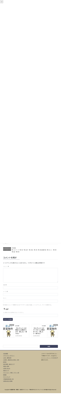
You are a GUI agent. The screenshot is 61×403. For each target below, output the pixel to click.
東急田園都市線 (43, 250)
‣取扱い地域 (6, 366)
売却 (22, 250)
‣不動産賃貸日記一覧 (8, 379)
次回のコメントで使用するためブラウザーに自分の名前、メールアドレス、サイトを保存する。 (28, 305)
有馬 (36, 250)
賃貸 (55, 250)
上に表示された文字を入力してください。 (13, 312)
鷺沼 (18, 251)
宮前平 (26, 250)
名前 (5, 285)
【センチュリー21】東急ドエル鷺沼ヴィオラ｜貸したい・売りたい (21, 330)
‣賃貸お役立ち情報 (7, 381)
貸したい (50, 250)
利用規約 (54, 358)
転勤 (14, 251)
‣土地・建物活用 (7, 358)
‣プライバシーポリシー (9, 355)
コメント (6, 266)
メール (5, 291)
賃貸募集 (14, 248)
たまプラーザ (16, 250)
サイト (4, 298)
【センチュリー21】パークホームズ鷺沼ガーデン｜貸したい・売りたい (39, 330)
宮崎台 (31, 250)
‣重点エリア (6, 370)
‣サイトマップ (6, 377)
